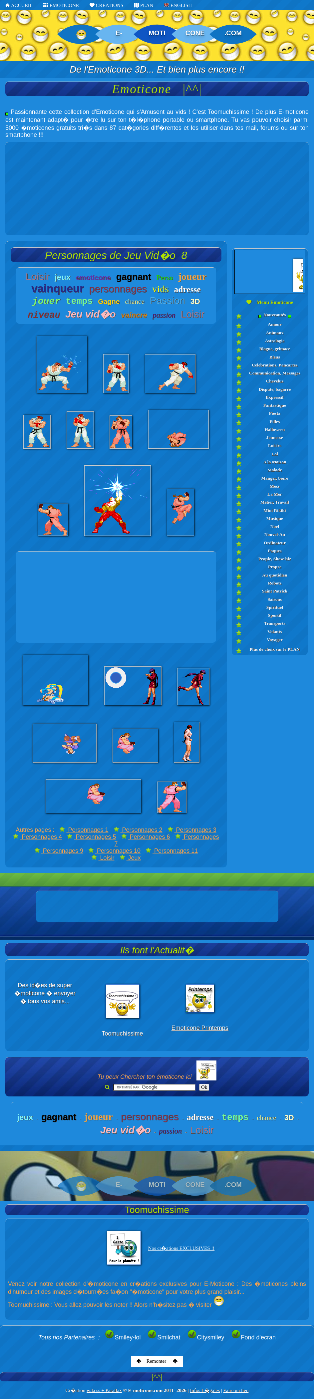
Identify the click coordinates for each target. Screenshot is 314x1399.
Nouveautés (274, 315)
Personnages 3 (191, 829)
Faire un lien (236, 1390)
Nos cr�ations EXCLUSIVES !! (181, 1248)
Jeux (130, 857)
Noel (274, 526)
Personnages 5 (91, 836)
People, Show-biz (274, 558)
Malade (274, 469)
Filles (275, 421)
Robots (275, 583)
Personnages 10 (114, 850)
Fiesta (275, 413)
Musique (274, 518)
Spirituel (274, 607)
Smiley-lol (123, 1337)
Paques (274, 550)
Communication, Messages (274, 372)
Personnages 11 (172, 850)
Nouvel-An (274, 534)
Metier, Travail (274, 502)
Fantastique (274, 405)
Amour (274, 324)
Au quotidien (274, 575)
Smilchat (163, 1337)
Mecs (275, 486)
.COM (233, 33)
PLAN (143, 5)
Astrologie (274, 340)
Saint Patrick (274, 590)
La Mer (274, 494)
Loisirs (274, 445)
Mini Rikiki (274, 510)
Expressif (275, 397)
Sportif (275, 615)
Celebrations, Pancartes (274, 364)
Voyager (275, 639)
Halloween (275, 429)
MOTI (157, 33)
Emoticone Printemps (199, 1028)
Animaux (274, 332)
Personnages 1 (83, 829)
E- (119, 33)
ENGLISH (178, 5)
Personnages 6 (145, 836)
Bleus (274, 356)
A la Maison (274, 461)
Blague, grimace (274, 348)
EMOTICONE (61, 5)
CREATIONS (106, 5)
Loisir (102, 857)
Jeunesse (274, 437)
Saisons (274, 599)
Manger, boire (274, 478)
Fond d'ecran (253, 1337)
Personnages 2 (138, 829)
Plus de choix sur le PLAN (274, 649)
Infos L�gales (205, 1390)
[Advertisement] (157, 188)
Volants (274, 631)
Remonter (157, 1361)
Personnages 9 (58, 850)
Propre (274, 566)
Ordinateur (275, 542)
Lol (274, 453)
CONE (195, 33)
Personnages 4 (37, 836)
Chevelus (275, 380)
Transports (274, 623)
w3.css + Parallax (104, 1390)
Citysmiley (205, 1337)
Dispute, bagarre (275, 389)
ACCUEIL (19, 5)
